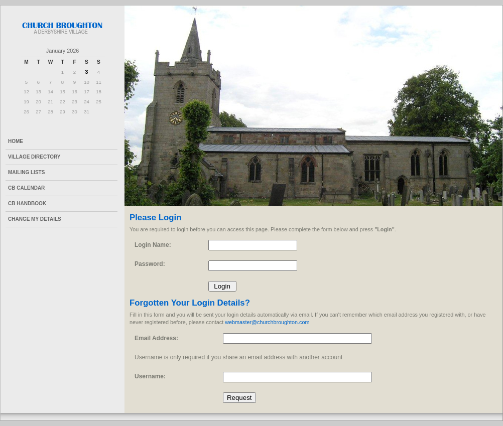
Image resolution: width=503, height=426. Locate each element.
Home (15, 141)
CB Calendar (26, 188)
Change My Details (34, 219)
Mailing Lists (26, 172)
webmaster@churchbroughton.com (267, 322)
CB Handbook (27, 203)
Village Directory (34, 157)
